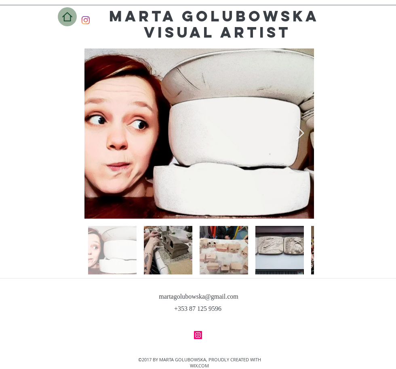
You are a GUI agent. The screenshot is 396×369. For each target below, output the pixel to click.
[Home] (67, 16)
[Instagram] (86, 20)
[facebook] (198, 335)
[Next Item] (300, 133)
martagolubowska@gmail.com (198, 296)
